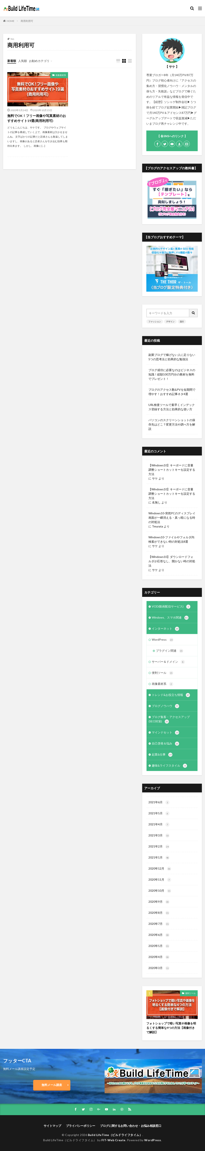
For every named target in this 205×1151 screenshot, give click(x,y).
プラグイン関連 (169, 651)
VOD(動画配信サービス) (171, 607)
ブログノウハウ (165, 706)
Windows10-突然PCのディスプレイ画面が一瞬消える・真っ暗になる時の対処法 (171, 517)
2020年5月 (159, 946)
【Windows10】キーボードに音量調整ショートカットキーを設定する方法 (171, 469)
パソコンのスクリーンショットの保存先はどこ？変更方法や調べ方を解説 (171, 424)
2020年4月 (159, 957)
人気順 (22, 61)
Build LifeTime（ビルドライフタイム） (115, 1135)
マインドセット (165, 733)
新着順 (11, 61)
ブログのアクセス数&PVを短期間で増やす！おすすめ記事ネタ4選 (171, 392)
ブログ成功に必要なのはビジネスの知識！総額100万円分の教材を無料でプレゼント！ (171, 374)
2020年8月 (159, 913)
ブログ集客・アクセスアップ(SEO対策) (169, 719)
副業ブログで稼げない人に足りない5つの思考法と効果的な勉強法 (171, 357)
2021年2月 (159, 847)
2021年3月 (159, 835)
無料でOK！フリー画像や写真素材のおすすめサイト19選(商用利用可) (36, 118)
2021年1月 (159, 858)
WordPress (162, 640)
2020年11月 (159, 880)
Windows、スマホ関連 (170, 618)
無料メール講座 (52, 1085)
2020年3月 (159, 968)
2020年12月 (159, 869)
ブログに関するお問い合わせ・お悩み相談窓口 (130, 1125)
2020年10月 (159, 891)
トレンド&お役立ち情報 (171, 695)
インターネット (165, 629)
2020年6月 (159, 935)
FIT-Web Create (113, 1140)
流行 (182, 321)
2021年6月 (159, 802)
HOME (10, 21)
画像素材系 (61, 75)
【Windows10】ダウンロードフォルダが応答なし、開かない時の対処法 (171, 561)
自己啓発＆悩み (165, 744)
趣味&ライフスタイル (169, 766)
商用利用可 (27, 21)
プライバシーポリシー (80, 1125)
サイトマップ (52, 1125)
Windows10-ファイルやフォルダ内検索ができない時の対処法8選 (171, 539)
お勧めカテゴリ (39, 61)
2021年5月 (159, 813)
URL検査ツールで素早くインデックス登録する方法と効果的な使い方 (171, 407)
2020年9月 (159, 902)
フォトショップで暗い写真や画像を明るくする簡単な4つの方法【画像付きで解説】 (171, 1028)
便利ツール (162, 673)
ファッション (154, 321)
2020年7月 (159, 924)
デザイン (170, 321)
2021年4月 (159, 824)
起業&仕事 (162, 755)
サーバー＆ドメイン (168, 662)
